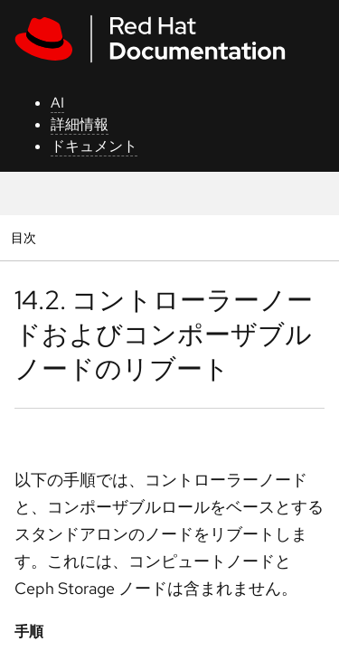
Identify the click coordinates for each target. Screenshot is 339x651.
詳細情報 (79, 124)
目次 (26, 237)
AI (57, 102)
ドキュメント (94, 146)
